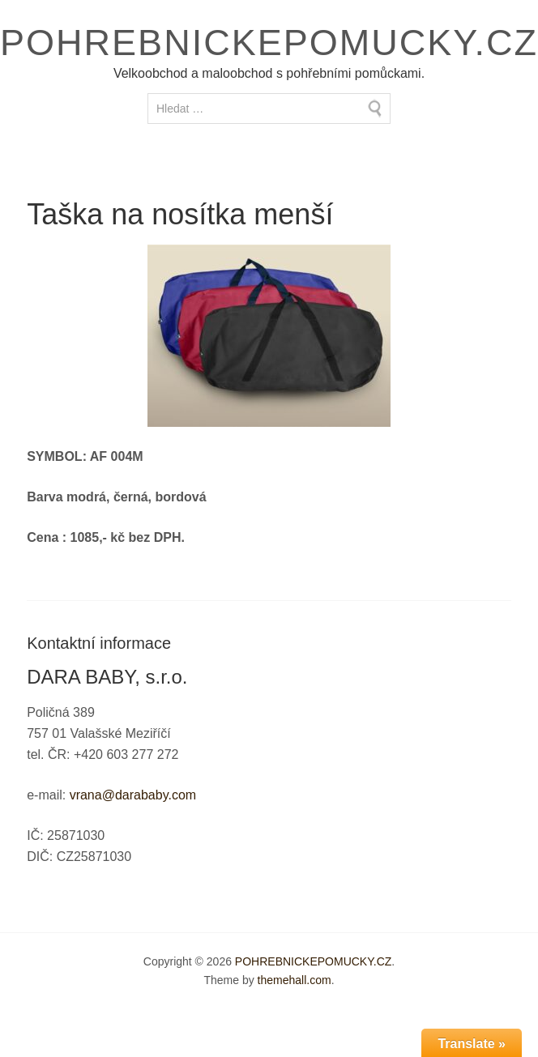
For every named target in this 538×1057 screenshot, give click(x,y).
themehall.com (294, 980)
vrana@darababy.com (133, 795)
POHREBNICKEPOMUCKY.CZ (269, 42)
